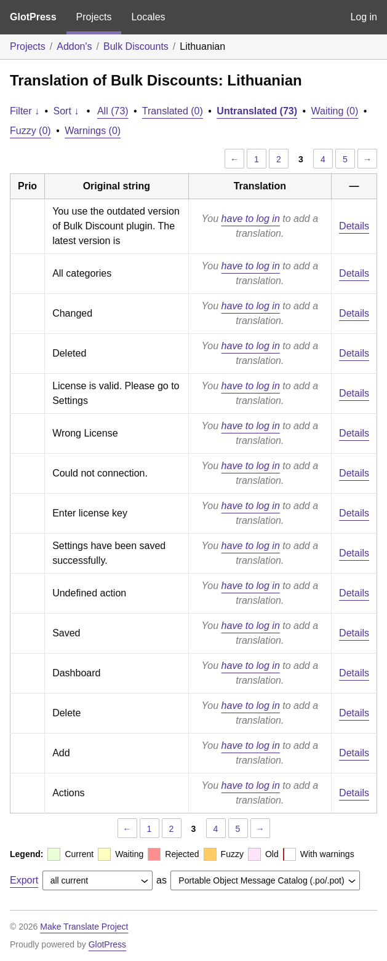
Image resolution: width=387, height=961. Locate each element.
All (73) (113, 111)
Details (354, 226)
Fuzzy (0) (30, 130)
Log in (363, 17)
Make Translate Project (84, 926)
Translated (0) (172, 111)
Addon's (74, 46)
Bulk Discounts (136, 46)
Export (24, 880)
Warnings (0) (93, 130)
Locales (148, 17)
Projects (94, 17)
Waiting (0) (335, 111)
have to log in (250, 218)
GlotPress (33, 17)
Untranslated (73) (257, 111)
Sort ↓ (66, 111)
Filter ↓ (24, 111)
